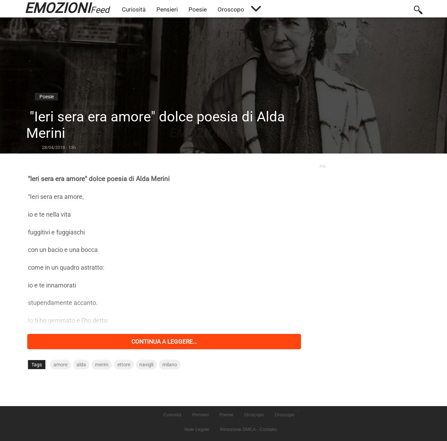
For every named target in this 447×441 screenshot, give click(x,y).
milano (169, 364)
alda (81, 364)
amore (60, 364)
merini (101, 364)
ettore (123, 364)
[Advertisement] (369, 212)
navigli (146, 364)
